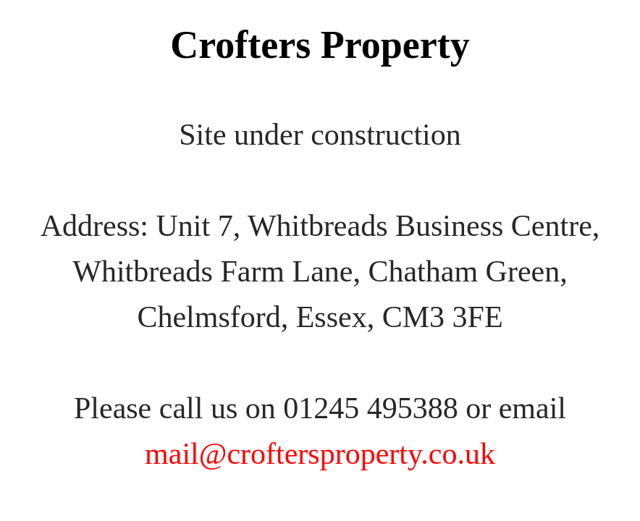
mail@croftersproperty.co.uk (320, 453)
